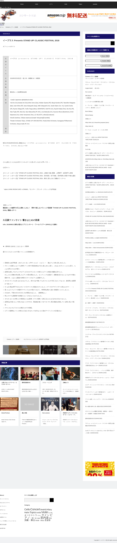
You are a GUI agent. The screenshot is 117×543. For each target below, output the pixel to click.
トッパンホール (4, 513)
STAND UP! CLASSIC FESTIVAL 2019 (95, 216)
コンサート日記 (104, 540)
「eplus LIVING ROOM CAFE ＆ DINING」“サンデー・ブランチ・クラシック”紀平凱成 (29, 189)
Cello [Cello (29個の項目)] (27, 509)
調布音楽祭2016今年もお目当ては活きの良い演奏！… (29, 390)
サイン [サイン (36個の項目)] (46, 515)
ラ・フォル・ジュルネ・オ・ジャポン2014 (96, 130)
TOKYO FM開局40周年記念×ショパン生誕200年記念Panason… (29, 421)
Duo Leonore (46, 413)
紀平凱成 (46, 339)
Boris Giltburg (88, 111)
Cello (65, 4)
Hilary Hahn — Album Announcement (95, 247)
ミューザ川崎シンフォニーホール (8, 520)
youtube (95, 4)
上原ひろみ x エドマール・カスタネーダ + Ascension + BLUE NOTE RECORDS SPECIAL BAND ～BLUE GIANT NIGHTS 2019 (99, 168)
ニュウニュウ (34, 339)
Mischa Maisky (89, 115)
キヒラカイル (27, 339)
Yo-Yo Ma (87, 149)
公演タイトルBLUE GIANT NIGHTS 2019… (7, 390)
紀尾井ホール (3, 517)
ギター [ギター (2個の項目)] (39, 515)
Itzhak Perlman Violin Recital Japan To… (8, 420)
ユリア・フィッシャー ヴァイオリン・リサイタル (98, 385)
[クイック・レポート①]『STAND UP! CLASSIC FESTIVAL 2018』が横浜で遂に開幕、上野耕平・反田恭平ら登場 (38, 173)
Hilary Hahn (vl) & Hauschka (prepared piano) (97, 122)
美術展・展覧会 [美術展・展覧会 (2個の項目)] (39, 520)
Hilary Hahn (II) (89, 126)
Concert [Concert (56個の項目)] (35, 509)
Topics (80, 4)
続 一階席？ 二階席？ (91, 303)
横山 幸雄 (24, 413)
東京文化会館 (3, 524)
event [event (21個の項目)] (43, 509)
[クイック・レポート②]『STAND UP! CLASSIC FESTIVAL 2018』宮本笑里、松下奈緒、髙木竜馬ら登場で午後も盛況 (39, 175)
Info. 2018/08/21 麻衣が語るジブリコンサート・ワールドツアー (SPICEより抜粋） (30, 224)
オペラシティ (3, 506)
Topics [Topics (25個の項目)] (33, 512)
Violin (36, 4)
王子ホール (2, 509)
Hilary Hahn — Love (90, 242)
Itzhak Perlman (5, 413)
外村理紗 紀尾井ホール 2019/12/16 (94, 192)
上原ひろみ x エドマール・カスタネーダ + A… (9, 383)
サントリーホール (4, 498)
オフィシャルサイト (9, 46)
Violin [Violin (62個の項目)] (44, 512)
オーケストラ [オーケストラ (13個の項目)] (30, 515)
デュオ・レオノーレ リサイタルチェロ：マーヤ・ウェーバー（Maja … (50, 421)
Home (21, 4)
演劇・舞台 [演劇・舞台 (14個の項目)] (29, 520)
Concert (9, 339)
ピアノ (51, 4)
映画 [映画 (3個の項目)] (50, 518)
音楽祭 (17, 339)
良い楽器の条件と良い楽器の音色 (94, 406)
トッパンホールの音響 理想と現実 (94, 101)
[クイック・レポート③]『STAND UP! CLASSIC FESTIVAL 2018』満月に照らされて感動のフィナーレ (34, 178)
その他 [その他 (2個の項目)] (50, 512)
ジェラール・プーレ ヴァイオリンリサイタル (97, 334)
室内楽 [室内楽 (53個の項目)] (44, 517)
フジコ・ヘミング (47, 382)
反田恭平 (41, 339)
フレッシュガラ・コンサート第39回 (94, 78)
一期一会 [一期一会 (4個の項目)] (33, 518)
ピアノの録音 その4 (91, 204)
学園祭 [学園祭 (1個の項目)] (38, 518)
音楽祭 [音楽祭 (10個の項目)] (48, 520)
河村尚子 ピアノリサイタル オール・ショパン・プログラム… (70, 420)
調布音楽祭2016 (26, 382)
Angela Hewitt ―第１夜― (92, 88)
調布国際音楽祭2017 (90, 322)
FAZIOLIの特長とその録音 (92, 238)
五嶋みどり (66, 382)
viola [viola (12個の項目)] (39, 512)
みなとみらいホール (5, 502)
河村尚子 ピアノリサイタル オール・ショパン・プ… (70, 413)
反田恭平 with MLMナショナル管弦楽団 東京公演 (98, 230)
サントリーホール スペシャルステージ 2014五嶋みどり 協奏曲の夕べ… (70, 391)
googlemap (2, 528)
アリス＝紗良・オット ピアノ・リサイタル (96, 399)
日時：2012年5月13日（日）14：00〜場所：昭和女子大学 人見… (50, 391)
